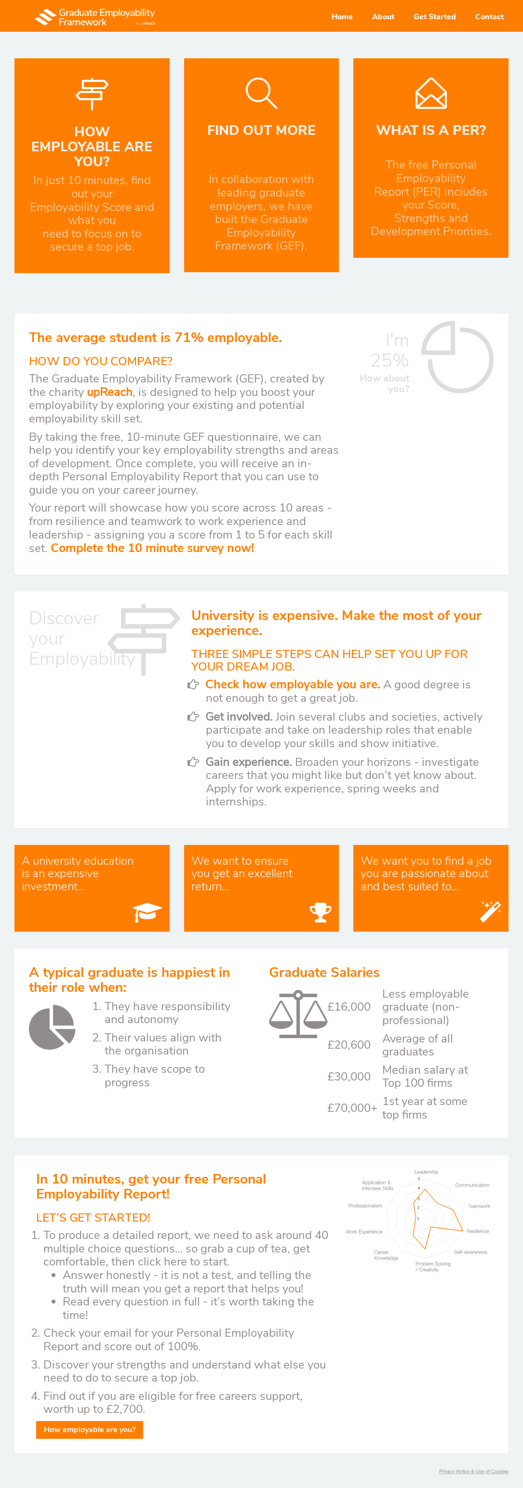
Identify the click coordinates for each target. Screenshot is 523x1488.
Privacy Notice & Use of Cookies (474, 1471)
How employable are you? (89, 1429)
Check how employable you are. (292, 684)
